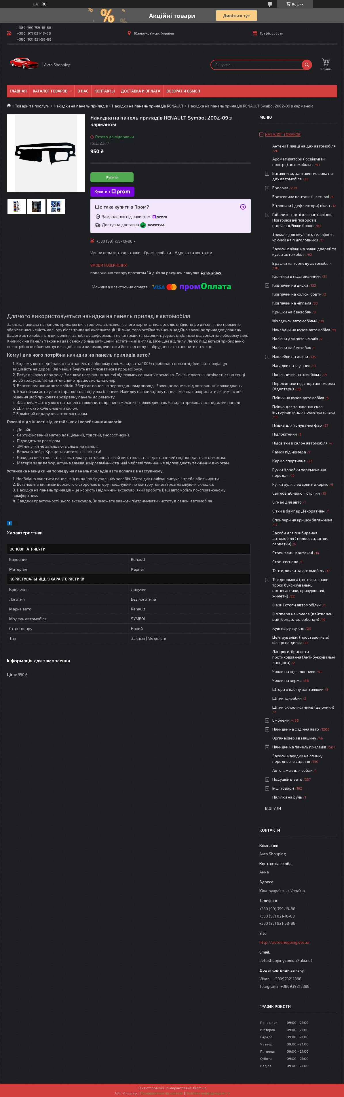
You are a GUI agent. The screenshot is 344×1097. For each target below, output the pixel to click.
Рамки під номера (289, 451)
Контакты (104, 91)
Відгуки (273, 808)
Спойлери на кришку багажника (302, 519)
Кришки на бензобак (291, 311)
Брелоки (280, 187)
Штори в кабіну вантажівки (298, 689)
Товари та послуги (32, 105)
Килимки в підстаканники (296, 276)
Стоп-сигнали (285, 561)
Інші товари (283, 788)
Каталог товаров (50, 91)
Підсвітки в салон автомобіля (300, 442)
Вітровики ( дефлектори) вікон (301, 205)
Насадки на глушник (291, 365)
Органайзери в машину (294, 737)
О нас (82, 91)
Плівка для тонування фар (297, 425)
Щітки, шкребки (287, 698)
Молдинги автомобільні (294, 320)
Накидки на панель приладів (81, 105)
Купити (112, 177)
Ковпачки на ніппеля (291, 302)
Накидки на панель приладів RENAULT (148, 105)
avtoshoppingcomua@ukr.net (285, 960)
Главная (18, 91)
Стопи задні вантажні (292, 552)
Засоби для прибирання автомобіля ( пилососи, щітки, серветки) (300, 538)
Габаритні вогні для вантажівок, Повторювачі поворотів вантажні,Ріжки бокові (302, 220)
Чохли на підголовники (294, 671)
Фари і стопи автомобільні (297, 604)
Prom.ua (199, 1088)
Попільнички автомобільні (296, 374)
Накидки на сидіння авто (295, 729)
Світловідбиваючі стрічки (296, 493)
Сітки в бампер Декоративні (298, 510)
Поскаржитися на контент (161, 1093)
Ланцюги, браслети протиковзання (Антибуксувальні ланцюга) (303, 657)
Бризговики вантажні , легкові (300, 196)
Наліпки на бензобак (291, 347)
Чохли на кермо (287, 680)
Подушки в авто (287, 779)
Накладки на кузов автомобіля (301, 329)
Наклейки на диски (290, 356)
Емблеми (281, 720)
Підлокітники (284, 434)
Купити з (112, 191)
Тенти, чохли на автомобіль (298, 570)
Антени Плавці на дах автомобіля (304, 145)
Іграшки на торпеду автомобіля (302, 263)
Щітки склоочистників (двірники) (303, 707)
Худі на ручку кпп (288, 628)
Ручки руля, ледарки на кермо (300, 484)
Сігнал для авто (287, 502)
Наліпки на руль (287, 797)
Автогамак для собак (292, 770)
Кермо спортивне (289, 460)
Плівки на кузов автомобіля (298, 397)
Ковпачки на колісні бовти (297, 294)
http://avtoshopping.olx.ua (284, 942)
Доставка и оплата (140, 91)
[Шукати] (307, 65)
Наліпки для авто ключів (295, 338)
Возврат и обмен (183, 91)
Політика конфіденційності (208, 1093)
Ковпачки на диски (290, 285)
